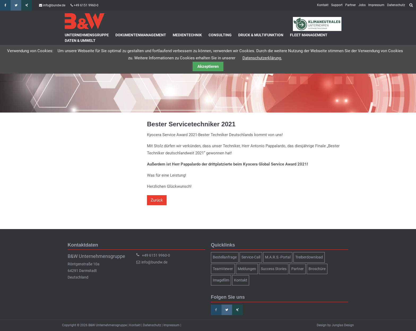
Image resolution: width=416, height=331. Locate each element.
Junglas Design (343, 325)
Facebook (5, 5)
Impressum (376, 5)
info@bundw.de (54, 5)
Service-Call (250, 257)
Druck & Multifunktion (260, 35)
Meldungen (247, 269)
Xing (26, 5)
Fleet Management (308, 35)
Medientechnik (187, 35)
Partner (350, 5)
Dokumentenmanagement (140, 35)
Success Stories (274, 269)
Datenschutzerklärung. (262, 58)
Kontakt (322, 5)
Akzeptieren (208, 66)
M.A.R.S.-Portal (278, 257)
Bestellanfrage (225, 257)
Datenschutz (396, 5)
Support (337, 5)
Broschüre (317, 269)
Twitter (16, 5)
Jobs (362, 5)
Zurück (157, 200)
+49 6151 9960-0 (86, 5)
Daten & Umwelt (80, 40)
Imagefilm (221, 280)
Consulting (220, 35)
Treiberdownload (309, 257)
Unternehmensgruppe (87, 35)
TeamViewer (223, 269)
